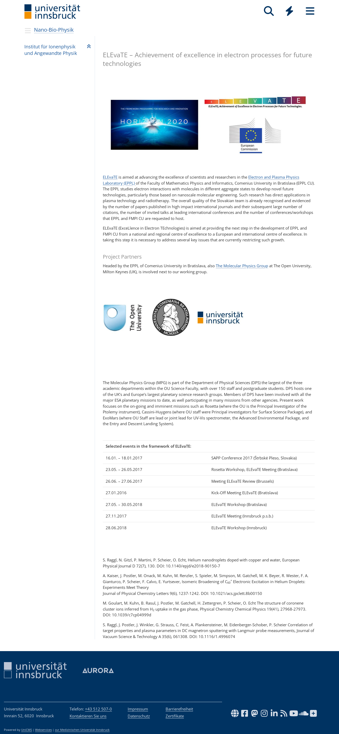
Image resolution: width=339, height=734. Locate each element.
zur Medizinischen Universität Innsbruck (82, 730)
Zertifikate (175, 716)
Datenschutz (139, 716)
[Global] (289, 11)
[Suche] (268, 11)
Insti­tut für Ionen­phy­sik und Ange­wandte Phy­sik (50, 49)
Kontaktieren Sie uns (88, 716)
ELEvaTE (110, 177)
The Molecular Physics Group (242, 265)
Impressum (138, 709)
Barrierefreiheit (179, 709)
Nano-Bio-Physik (54, 29)
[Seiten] (310, 11)
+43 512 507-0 (98, 709)
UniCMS (26, 730)
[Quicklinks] (289, 11)
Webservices (43, 730)
